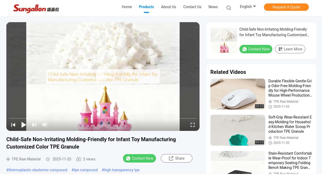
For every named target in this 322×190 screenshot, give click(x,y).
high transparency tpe (121, 170)
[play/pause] (23, 125)
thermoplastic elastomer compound (38, 170)
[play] (103, 76)
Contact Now (139, 158)
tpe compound (86, 170)
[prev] (13, 125)
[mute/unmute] (45, 125)
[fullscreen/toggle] (192, 125)
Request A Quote (286, 7)
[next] (34, 125)
